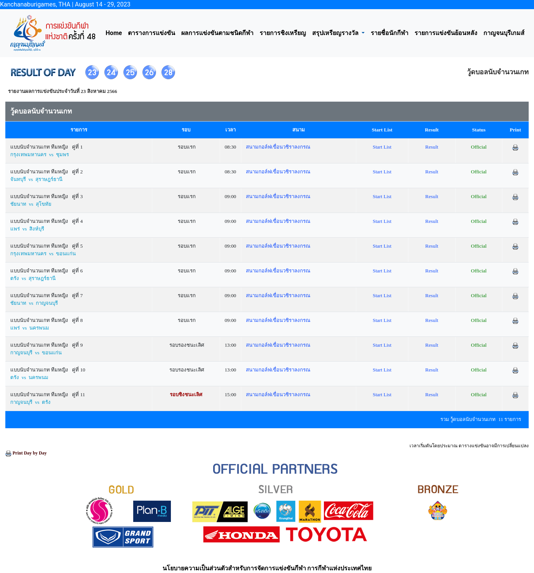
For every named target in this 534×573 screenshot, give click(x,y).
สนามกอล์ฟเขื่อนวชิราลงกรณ (278, 147)
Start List (382, 147)
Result (431, 147)
